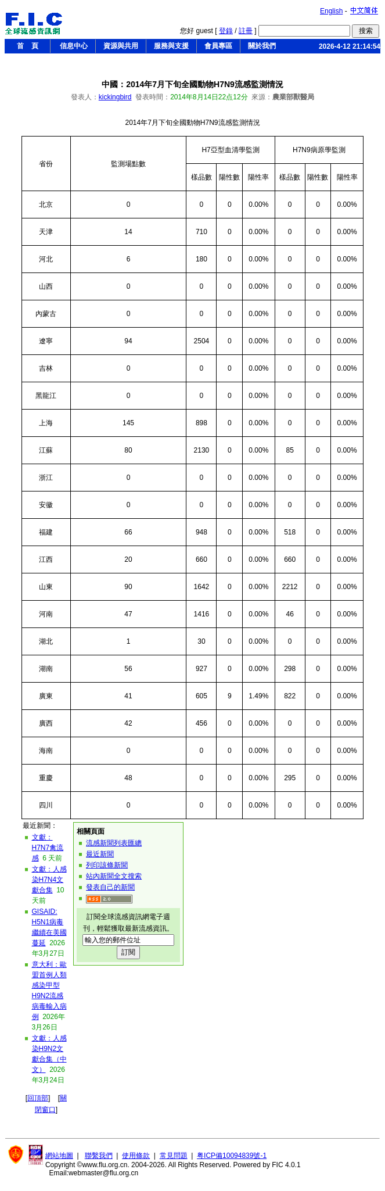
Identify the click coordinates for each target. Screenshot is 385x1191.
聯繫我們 (99, 1155)
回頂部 (37, 1098)
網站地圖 (59, 1155)
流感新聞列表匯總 (114, 843)
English (331, 11)
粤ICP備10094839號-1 (232, 1155)
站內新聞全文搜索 (114, 876)
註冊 (246, 31)
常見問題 (174, 1155)
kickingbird (115, 97)
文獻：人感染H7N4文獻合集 (49, 879)
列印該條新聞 (107, 865)
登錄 (226, 31)
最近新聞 (100, 854)
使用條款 (136, 1155)
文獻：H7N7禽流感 (48, 847)
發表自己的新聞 (110, 887)
